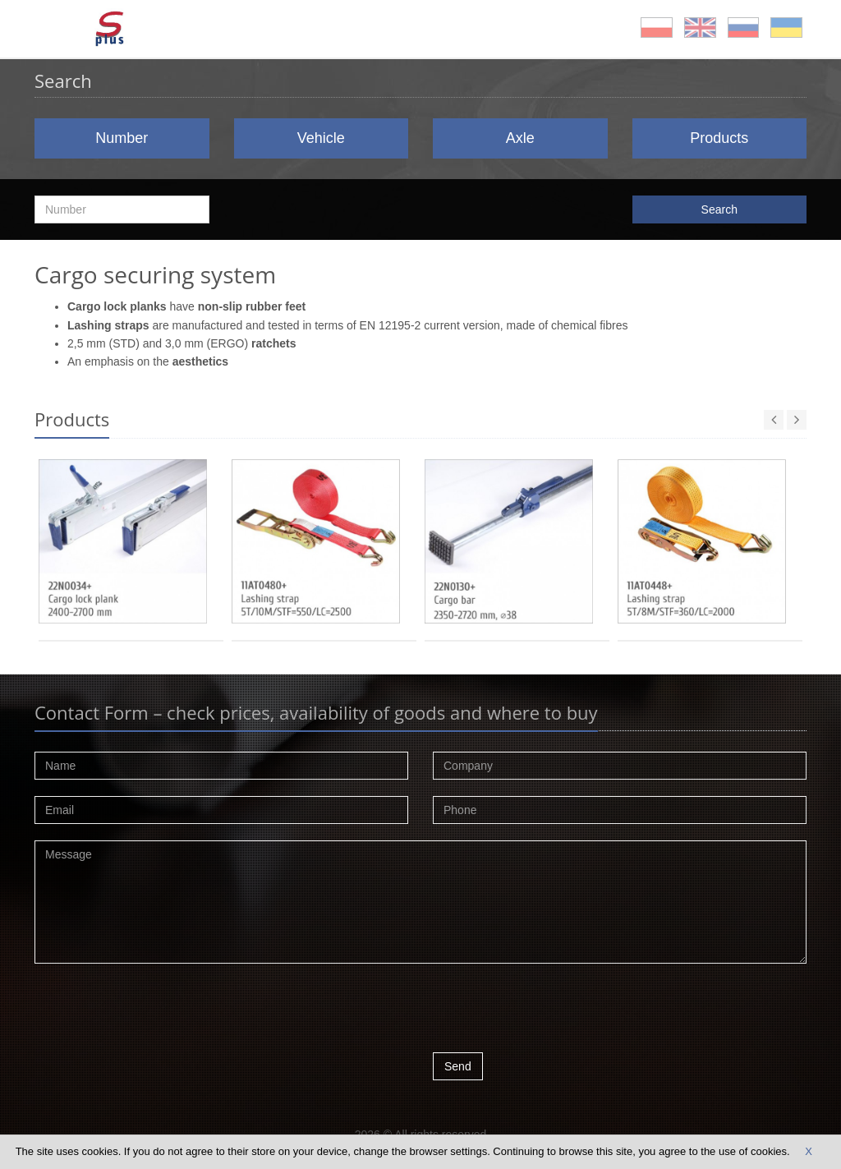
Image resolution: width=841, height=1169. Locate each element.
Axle (520, 138)
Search (719, 209)
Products (719, 138)
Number (121, 138)
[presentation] (557, 1012)
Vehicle (321, 138)
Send (457, 1066)
